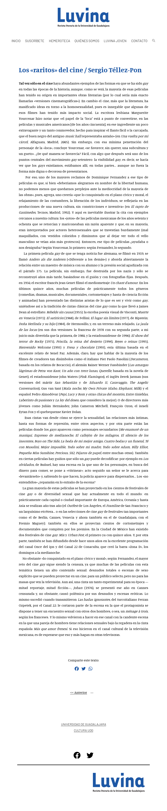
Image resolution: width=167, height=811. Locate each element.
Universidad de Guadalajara (83, 724)
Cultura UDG (83, 730)
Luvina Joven (115, 41)
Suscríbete (34, 41)
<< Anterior (78, 692)
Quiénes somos (87, 41)
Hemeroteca (59, 41)
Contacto (139, 41)
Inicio (16, 41)
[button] (154, 41)
